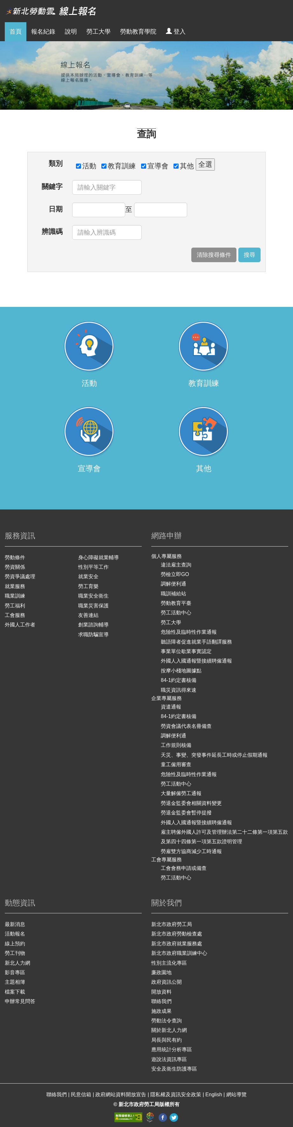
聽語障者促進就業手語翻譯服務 (196, 641)
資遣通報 (171, 706)
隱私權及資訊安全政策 (176, 1094)
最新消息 (15, 924)
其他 (184, 166)
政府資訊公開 (166, 982)
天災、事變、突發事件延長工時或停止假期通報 (214, 755)
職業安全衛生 (93, 596)
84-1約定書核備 (178, 680)
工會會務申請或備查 (184, 868)
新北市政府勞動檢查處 (176, 933)
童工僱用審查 (176, 764)
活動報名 (15, 933)
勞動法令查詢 (166, 1020)
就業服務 (15, 586)
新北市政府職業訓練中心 (179, 953)
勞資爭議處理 (20, 576)
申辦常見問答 (20, 1001)
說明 (71, 31)
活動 (86, 166)
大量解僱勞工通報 (181, 793)
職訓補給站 (173, 593)
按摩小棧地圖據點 (181, 670)
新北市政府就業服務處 (176, 943)
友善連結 (88, 615)
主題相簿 (15, 982)
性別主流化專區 (169, 963)
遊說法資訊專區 (169, 1059)
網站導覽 (236, 1094)
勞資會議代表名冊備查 (186, 726)
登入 (176, 31)
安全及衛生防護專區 (174, 1069)
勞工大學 (98, 31)
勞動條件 (15, 557)
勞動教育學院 (138, 31)
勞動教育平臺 (176, 603)
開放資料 (161, 991)
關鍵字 (52, 187)
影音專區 (15, 972)
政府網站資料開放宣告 (121, 1094)
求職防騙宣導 (93, 634)
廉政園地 (161, 972)
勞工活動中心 (176, 612)
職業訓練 (15, 596)
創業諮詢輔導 (93, 624)
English (214, 1094)
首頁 (16, 31)
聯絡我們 (161, 1001)
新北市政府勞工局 (171, 924)
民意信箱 (81, 1094)
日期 (56, 209)
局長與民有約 (166, 1040)
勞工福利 (15, 605)
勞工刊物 (15, 953)
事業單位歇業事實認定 (186, 651)
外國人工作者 (20, 624)
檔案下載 (15, 991)
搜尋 (249, 255)
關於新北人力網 (169, 1030)
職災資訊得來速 (178, 690)
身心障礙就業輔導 (98, 557)
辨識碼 (52, 232)
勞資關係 (15, 567)
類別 (56, 163)
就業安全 (88, 576)
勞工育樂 (88, 586)
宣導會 (154, 166)
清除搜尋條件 (214, 255)
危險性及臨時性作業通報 (189, 632)
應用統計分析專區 (171, 1049)
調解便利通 (173, 583)
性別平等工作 (93, 567)
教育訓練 (118, 166)
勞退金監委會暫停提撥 (186, 812)
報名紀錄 (43, 31)
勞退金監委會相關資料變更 (191, 803)
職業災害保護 (93, 605)
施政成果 (161, 1011)
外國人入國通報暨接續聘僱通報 (196, 661)
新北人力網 (17, 963)
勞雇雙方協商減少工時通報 (191, 851)
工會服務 (15, 615)
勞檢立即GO (175, 574)
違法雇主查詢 (176, 564)
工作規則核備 (176, 745)
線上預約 (15, 943)
